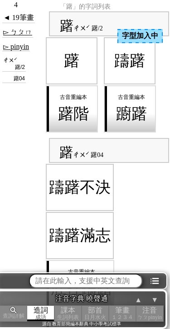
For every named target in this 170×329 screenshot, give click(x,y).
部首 (95, 313)
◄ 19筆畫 (18, 17)
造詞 (40, 313)
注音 (149, 313)
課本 (68, 313)
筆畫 (122, 313)
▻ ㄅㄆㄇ (17, 32)
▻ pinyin (16, 46)
